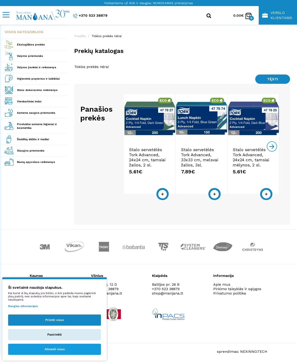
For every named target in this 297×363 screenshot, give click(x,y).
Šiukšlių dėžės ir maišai (33, 139)
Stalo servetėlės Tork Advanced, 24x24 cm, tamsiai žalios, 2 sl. (147, 157)
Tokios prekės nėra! (107, 36)
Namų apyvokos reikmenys (36, 162)
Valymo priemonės (30, 56)
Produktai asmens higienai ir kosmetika (37, 126)
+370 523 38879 (90, 15)
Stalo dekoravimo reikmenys (37, 90)
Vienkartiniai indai (29, 101)
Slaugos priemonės (30, 150)
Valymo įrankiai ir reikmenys (36, 67)
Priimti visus (54, 320)
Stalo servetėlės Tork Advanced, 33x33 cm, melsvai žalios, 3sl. (199, 157)
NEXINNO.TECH (253, 351)
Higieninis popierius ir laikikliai (38, 79)
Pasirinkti (54, 334)
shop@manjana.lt (167, 293)
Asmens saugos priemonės (36, 113)
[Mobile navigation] (6, 14)
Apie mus (221, 284)
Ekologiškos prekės (31, 44)
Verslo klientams (277, 15)
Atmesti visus (55, 349)
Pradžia (80, 36)
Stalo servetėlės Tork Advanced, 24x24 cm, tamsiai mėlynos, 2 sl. (251, 157)
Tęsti (272, 79)
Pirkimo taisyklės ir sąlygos (237, 289)
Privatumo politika (229, 293)
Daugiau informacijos (23, 306)
